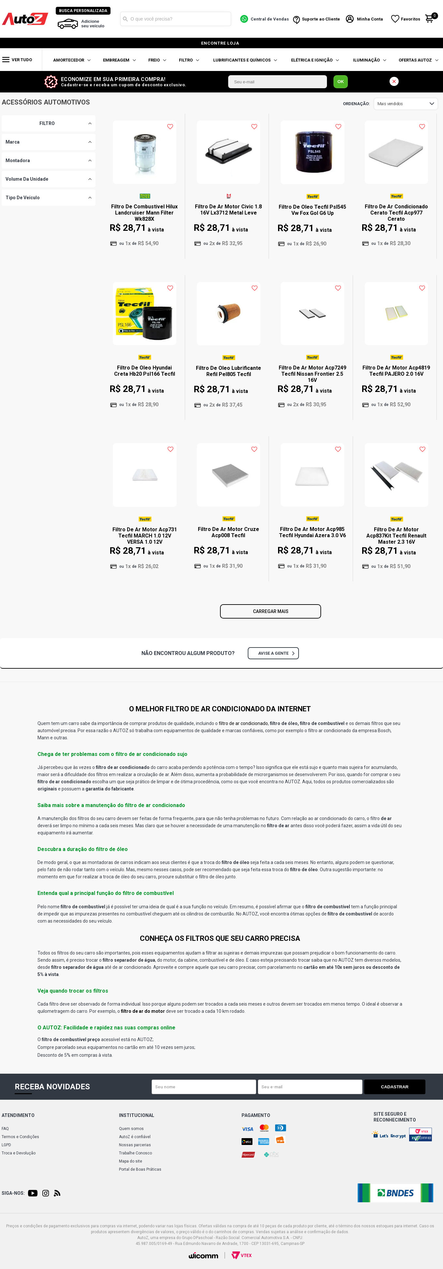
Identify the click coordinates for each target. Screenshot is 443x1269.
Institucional (136, 1115)
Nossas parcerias (135, 1145)
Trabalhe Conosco (135, 1153)
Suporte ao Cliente (322, 19)
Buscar (126, 18)
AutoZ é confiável (135, 1137)
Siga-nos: (13, 1193)
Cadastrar (402, 1086)
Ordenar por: (356, 103)
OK (340, 81)
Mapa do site (130, 1161)
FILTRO (47, 123)
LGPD (6, 1145)
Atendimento (18, 1115)
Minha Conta (371, 19)
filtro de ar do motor (143, 1011)
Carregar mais (270, 611)
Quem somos (131, 1128)
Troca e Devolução (19, 1153)
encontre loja (220, 43)
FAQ (5, 1128)
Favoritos (411, 19)
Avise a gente (276, 653)
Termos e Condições (20, 1137)
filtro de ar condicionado (243, 723)
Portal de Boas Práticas (140, 1169)
